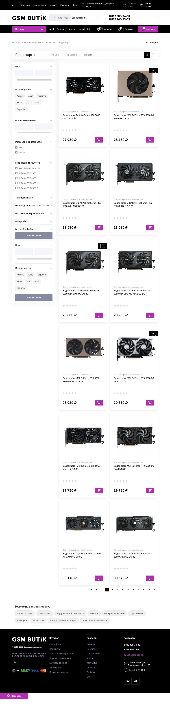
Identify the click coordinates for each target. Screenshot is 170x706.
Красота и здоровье (59, 672)
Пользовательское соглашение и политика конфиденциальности (29, 654)
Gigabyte (42, 96)
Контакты (64, 5)
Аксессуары (55, 667)
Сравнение (105, 29)
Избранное (126, 29)
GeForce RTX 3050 (27, 173)
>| (154, 589)
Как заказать (40, 5)
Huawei (81, 29)
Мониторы (38, 620)
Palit (37, 102)
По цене (55, 55)
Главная (91, 644)
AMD (20, 147)
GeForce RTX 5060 (27, 183)
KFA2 (19, 102)
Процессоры (137, 613)
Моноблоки (44, 613)
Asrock (20, 96)
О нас (14, 5)
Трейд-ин (91, 672)
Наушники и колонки (60, 658)
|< (91, 589)
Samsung (61, 29)
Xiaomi (72, 29)
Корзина (148, 29)
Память (94, 613)
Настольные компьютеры (63, 620)
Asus (30, 96)
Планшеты (54, 649)
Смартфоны (55, 644)
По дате (88, 55)
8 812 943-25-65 (119, 19)
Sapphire (21, 109)
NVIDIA (21, 152)
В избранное (103, 92)
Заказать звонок (135, 655)
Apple (52, 29)
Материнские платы (114, 613)
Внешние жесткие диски (95, 620)
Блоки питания (24, 613)
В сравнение (103, 85)
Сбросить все (34, 235)
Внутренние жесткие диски (70, 613)
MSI (28, 102)
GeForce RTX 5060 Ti (28, 188)
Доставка (25, 5)
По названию (71, 55)
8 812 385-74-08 (119, 16)
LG (88, 29)
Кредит (53, 5)
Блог (75, 5)
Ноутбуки (22, 620)
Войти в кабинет (148, 5)
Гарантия (91, 667)
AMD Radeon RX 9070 (29, 168)
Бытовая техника (58, 663)
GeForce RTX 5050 (27, 178)
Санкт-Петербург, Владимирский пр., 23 (100, 5)
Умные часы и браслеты (61, 653)
